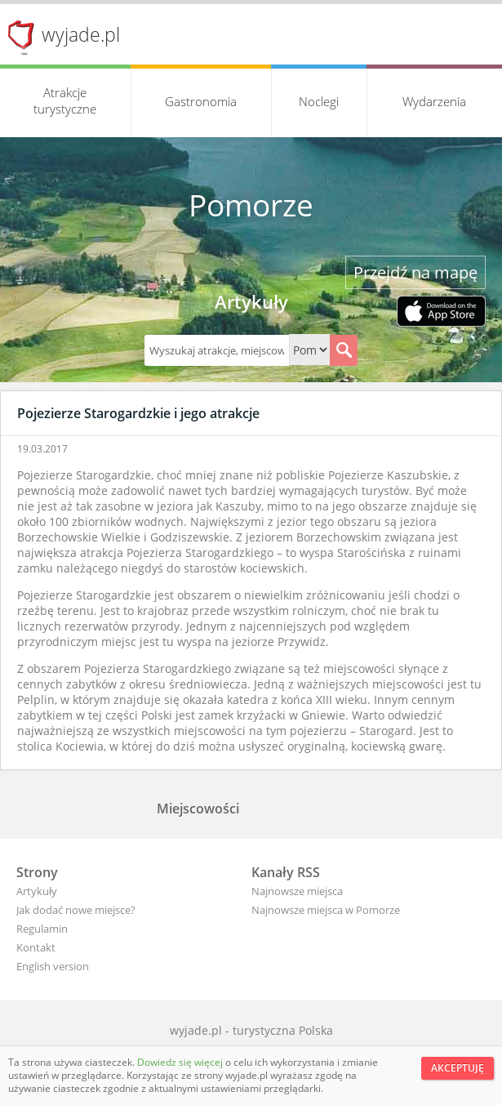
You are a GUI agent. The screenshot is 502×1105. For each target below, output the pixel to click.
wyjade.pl (81, 34)
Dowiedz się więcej (181, 1062)
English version (52, 966)
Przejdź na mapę (415, 272)
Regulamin (42, 928)
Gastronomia (201, 101)
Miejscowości (198, 809)
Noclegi (319, 101)
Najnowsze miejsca (297, 891)
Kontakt (36, 947)
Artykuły (36, 891)
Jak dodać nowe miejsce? (75, 909)
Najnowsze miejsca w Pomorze (325, 909)
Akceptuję (457, 1068)
